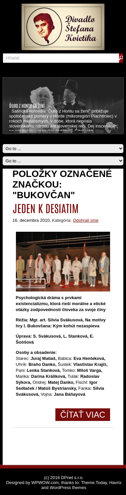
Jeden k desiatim (46, 207)
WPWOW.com (45, 482)
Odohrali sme (85, 220)
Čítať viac (82, 414)
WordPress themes (68, 487)
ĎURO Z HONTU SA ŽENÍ (26, 106)
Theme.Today (94, 482)
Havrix (115, 482)
